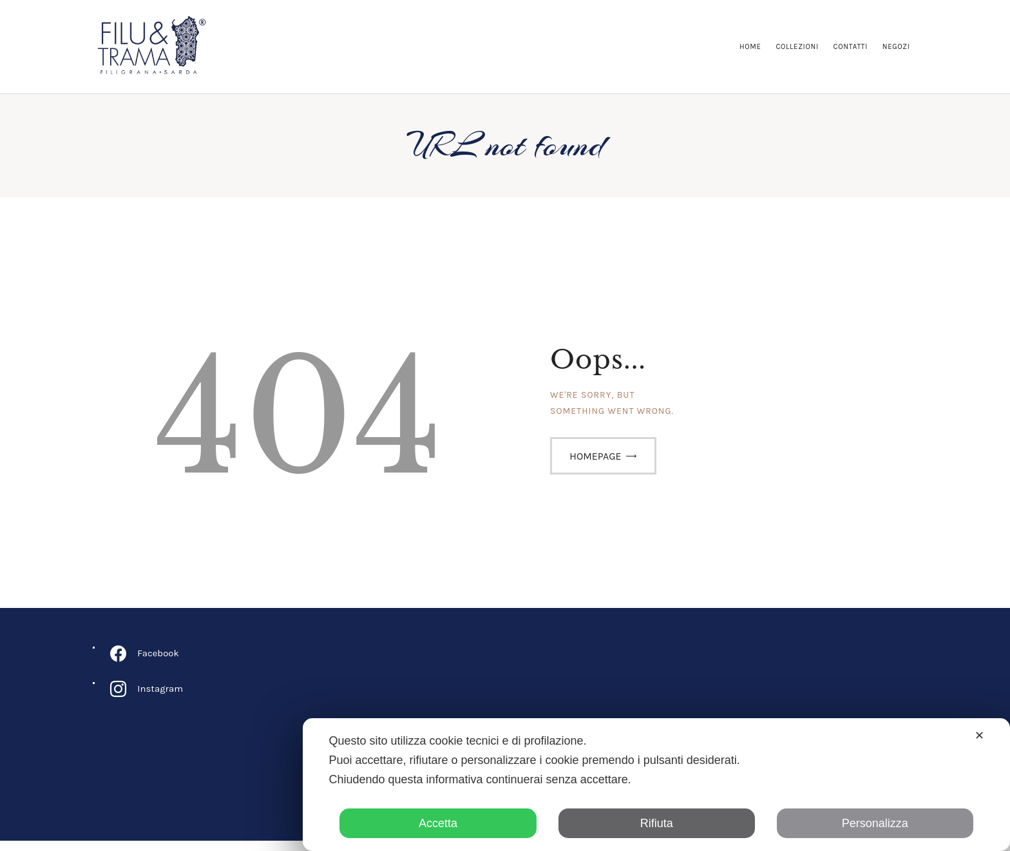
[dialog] (656, 784)
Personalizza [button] (875, 823)
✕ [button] (979, 735)
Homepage (595, 466)
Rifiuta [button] (656, 823)
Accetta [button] (438, 823)
